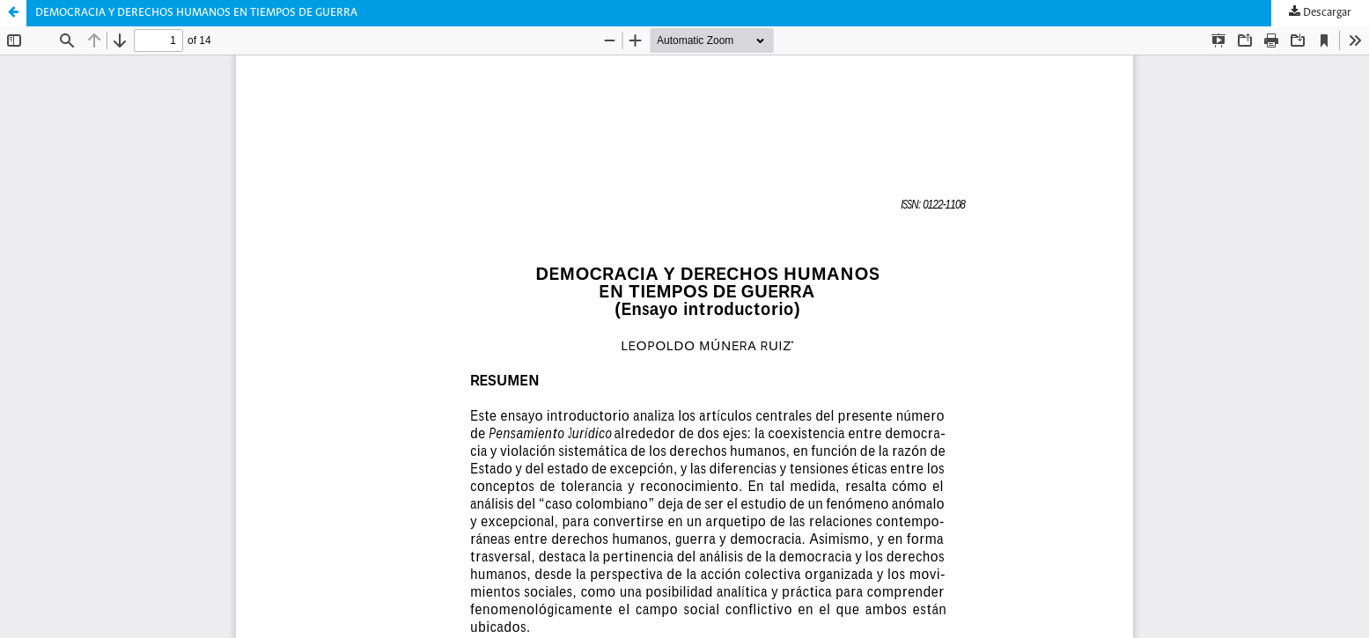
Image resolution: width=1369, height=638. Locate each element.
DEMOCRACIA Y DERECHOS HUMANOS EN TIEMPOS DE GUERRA (196, 12)
